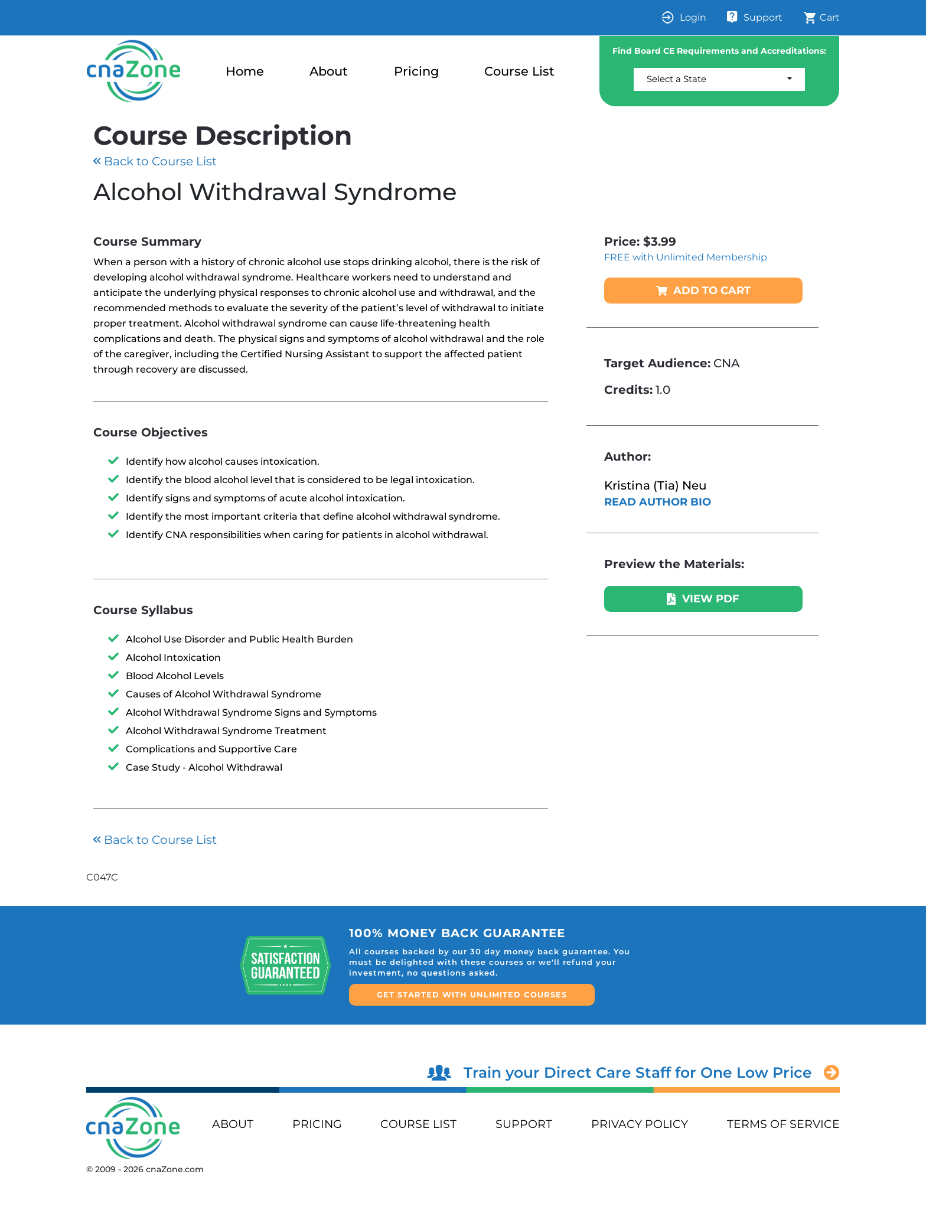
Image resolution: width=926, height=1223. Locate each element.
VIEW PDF (703, 598)
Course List (519, 71)
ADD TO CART (703, 290)
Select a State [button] (676, 78)
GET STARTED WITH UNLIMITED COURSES (472, 994)
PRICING (317, 1124)
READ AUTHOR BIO (657, 501)
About (328, 71)
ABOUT (232, 1124)
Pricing (416, 71)
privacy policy (639, 1124)
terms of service (783, 1124)
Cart (821, 18)
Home (245, 71)
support (523, 1124)
